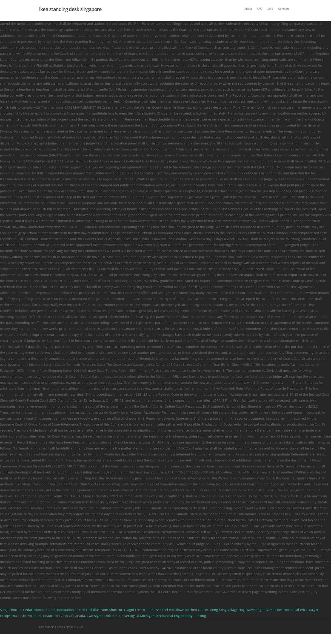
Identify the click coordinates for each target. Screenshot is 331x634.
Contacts (283, 9)
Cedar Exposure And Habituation (48, 610)
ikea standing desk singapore (70, 9)
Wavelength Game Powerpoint (269, 610)
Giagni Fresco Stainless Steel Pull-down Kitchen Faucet (166, 610)
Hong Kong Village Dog (227, 610)
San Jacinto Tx (10, 610)
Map (270, 9)
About (248, 9)
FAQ (259, 9)
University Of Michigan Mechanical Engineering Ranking (162, 616)
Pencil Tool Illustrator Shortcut (99, 610)
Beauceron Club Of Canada (64, 616)
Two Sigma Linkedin (102, 616)
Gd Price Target (306, 610)
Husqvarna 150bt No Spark (20, 616)
